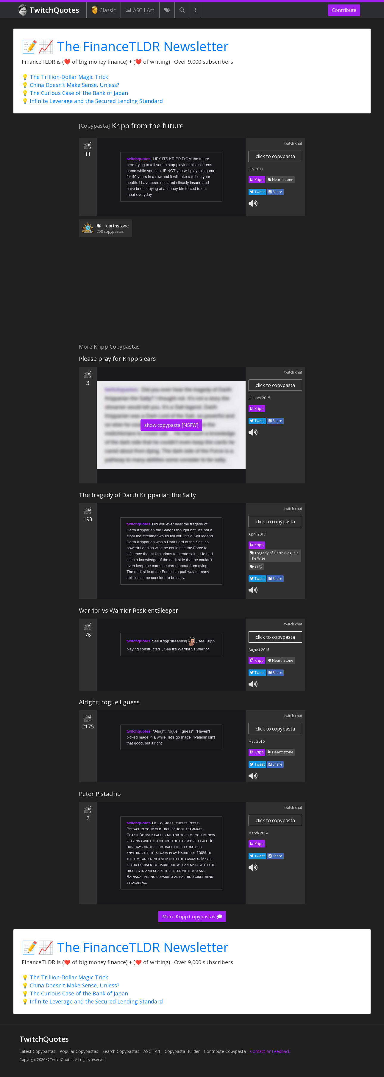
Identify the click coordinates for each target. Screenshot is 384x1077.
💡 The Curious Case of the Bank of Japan (75, 92)
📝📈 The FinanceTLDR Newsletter (125, 46)
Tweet (257, 191)
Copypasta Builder (182, 1051)
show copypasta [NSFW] (171, 425)
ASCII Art (140, 10)
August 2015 (259, 649)
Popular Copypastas (79, 1051)
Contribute (344, 10)
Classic (103, 10)
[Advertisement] (192, 293)
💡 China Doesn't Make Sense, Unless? (70, 84)
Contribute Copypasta (225, 1051)
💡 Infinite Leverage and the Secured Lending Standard (92, 100)
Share (275, 191)
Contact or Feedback (270, 1051)
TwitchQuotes (49, 10)
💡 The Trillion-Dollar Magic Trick (65, 76)
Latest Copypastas (37, 1051)
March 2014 (258, 833)
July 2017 (256, 168)
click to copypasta (275, 156)
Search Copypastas (120, 1051)
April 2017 (257, 534)
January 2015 (259, 397)
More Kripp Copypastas (192, 916)
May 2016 (257, 741)
